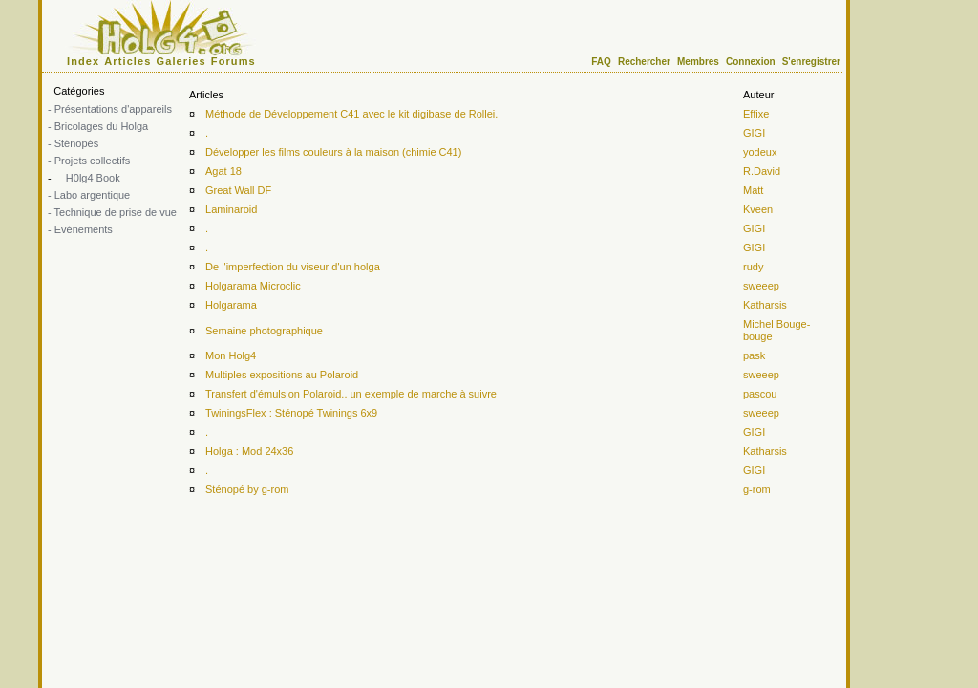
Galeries (181, 61)
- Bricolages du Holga (98, 126)
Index (83, 61)
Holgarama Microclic (253, 285)
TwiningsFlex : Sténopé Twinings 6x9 (291, 413)
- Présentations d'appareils (110, 109)
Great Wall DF (238, 190)
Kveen (758, 209)
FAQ (601, 61)
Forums (233, 61)
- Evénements (80, 229)
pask (754, 355)
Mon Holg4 (230, 355)
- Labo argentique (89, 195)
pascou (759, 393)
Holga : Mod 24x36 (249, 451)
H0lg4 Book (91, 177)
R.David (761, 171)
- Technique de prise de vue (112, 212)
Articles (127, 61)
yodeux (759, 152)
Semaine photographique (264, 330)
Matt (753, 190)
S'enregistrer (811, 61)
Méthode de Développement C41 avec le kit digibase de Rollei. (351, 113)
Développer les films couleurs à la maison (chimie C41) (333, 152)
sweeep (761, 285)
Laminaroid (231, 209)
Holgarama (231, 305)
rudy (753, 266)
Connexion (751, 61)
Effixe (756, 113)
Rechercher (644, 61)
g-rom (757, 489)
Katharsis (765, 305)
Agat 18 (223, 171)
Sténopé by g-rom (246, 489)
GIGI (754, 133)
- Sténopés (73, 143)
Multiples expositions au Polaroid (281, 374)
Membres (698, 61)
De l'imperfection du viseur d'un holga (292, 266)
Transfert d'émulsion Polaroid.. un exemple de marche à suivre (351, 393)
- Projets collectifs (89, 160)
